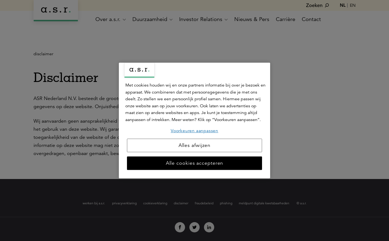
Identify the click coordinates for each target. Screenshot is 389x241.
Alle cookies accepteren (194, 163)
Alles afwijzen (195, 146)
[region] (194, 120)
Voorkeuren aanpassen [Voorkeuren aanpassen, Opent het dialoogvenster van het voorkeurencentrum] (194, 130)
